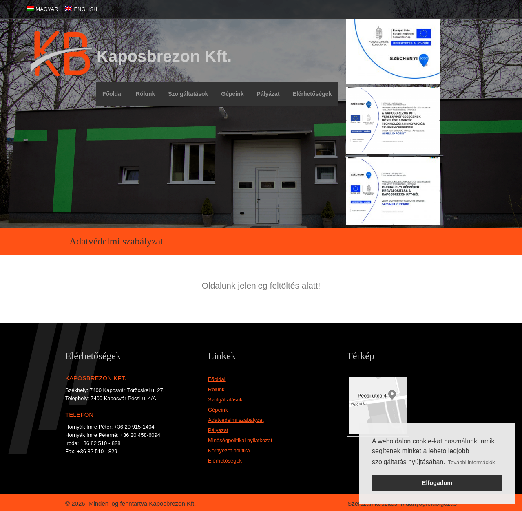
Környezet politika (229, 450)
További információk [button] (471, 462)
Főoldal (112, 93)
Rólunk (145, 93)
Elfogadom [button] (437, 483)
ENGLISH (85, 9)
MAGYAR (46, 9)
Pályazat (218, 430)
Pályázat (268, 93)
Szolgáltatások (188, 93)
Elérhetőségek (312, 93)
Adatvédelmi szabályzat (236, 420)
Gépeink (232, 93)
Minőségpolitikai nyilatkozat (240, 440)
